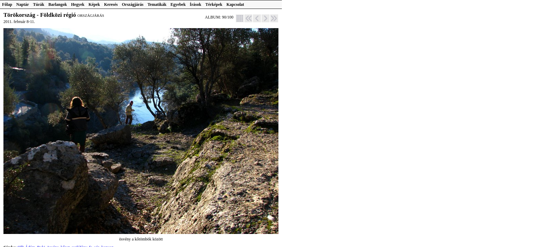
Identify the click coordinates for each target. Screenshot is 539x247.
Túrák (38, 4)
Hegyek (78, 4)
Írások (195, 4)
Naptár (22, 4)
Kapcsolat (235, 4)
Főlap (7, 4)
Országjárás (133, 4)
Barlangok (57, 4)
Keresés (111, 4)
